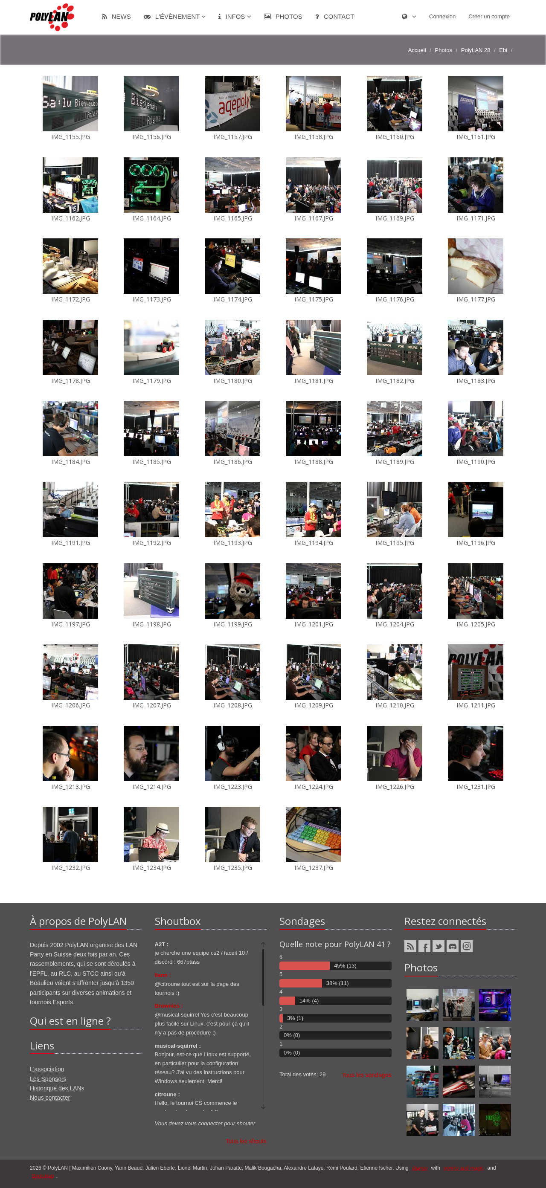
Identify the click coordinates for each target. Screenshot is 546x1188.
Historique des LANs (57, 1088)
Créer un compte (489, 16)
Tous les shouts (246, 1141)
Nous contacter (50, 1097)
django (419, 1168)
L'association (47, 1069)
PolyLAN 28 (476, 50)
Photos (283, 16)
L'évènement (175, 16)
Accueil (417, 50)
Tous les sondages (367, 1075)
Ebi (503, 50)
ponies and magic (464, 1168)
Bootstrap (43, 1176)
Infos (234, 16)
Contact (334, 16)
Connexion (442, 16)
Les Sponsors (48, 1078)
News (116, 16)
